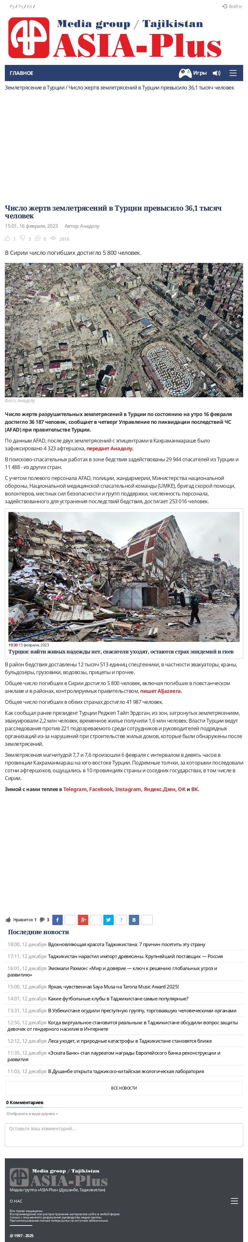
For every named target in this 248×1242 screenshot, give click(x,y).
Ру (12, 6)
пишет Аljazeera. (161, 690)
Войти (232, 6)
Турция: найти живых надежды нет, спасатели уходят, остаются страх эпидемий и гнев (121, 651)
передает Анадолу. (110, 448)
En (29, 6)
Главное (21, 73)
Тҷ (20, 6)
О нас (16, 1201)
